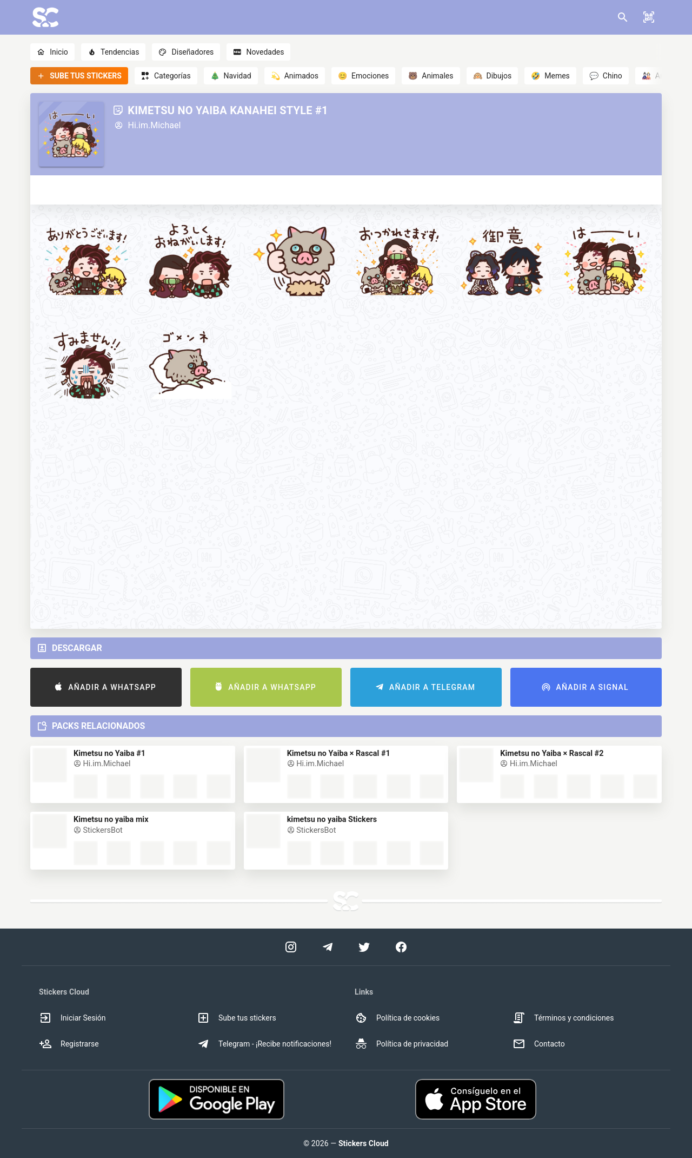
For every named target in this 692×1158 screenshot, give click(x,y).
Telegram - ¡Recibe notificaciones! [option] (264, 1043)
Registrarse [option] (69, 1043)
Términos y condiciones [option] (563, 1017)
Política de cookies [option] (397, 1017)
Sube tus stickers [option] (236, 1017)
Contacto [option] (539, 1043)
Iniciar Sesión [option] (72, 1017)
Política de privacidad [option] (401, 1043)
